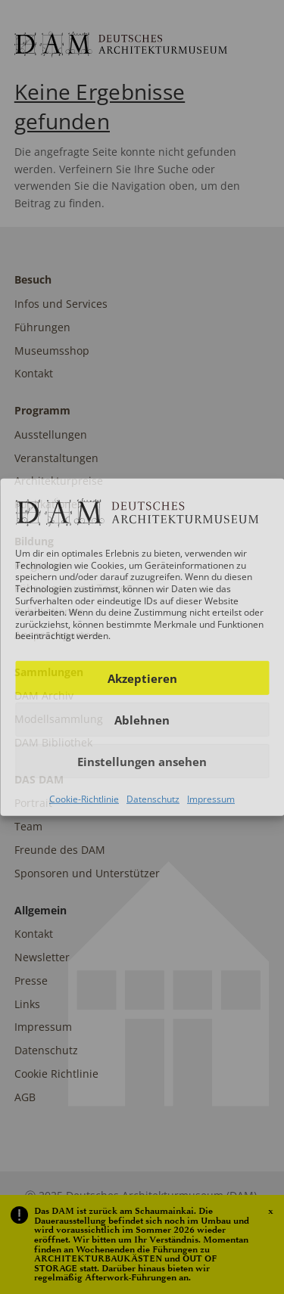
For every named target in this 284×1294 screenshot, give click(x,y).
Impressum (211, 799)
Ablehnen (142, 719)
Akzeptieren (142, 677)
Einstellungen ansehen (142, 760)
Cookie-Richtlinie (84, 799)
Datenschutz (152, 799)
